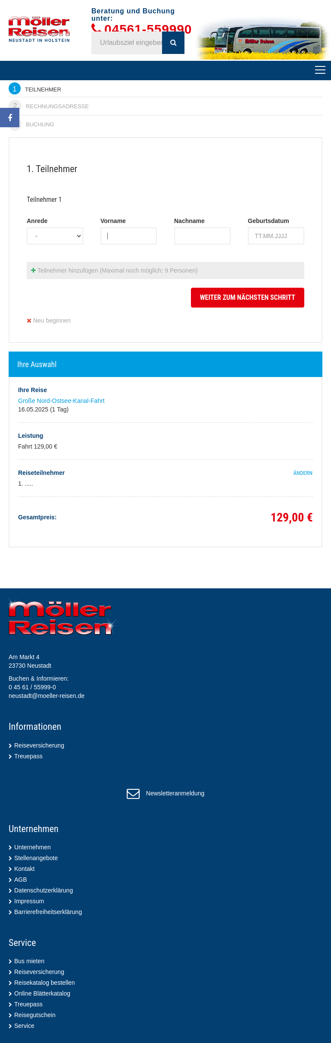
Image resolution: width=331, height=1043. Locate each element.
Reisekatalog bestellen (44, 982)
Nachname (189, 220)
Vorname (113, 220)
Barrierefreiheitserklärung (48, 911)
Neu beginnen (49, 320)
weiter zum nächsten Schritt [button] (247, 297)
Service (24, 1025)
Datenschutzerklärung (43, 890)
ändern (303, 473)
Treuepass (28, 756)
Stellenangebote (36, 858)
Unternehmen (32, 847)
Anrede (37, 220)
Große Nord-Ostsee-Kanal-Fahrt (61, 400)
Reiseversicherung (39, 745)
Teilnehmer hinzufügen (114, 270)
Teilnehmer (35, 88)
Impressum (29, 901)
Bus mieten (29, 961)
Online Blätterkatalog (42, 993)
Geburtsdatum (268, 220)
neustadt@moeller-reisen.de (46, 695)
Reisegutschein (35, 1015)
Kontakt (24, 868)
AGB (20, 879)
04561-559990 (148, 29)
